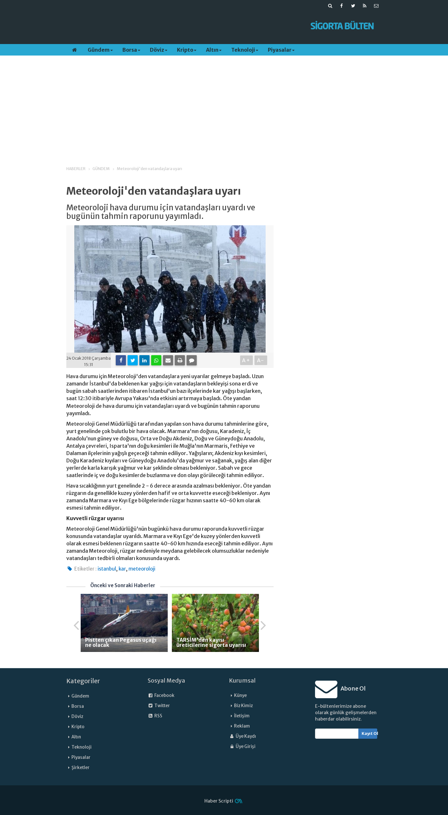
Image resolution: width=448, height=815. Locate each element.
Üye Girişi (242, 746)
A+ (246, 360)
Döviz (158, 50)
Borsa (131, 50)
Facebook (161, 695)
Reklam (242, 726)
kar (122, 569)
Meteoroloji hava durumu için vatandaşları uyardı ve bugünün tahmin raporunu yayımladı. (160, 212)
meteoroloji (142, 569)
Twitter (159, 705)
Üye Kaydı (242, 736)
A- (260, 360)
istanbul (107, 569)
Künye (240, 695)
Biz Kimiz (243, 705)
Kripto (186, 50)
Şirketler (80, 767)
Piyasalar (281, 50)
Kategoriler (83, 681)
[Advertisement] (183, 25)
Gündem (100, 50)
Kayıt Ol (369, 733)
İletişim (242, 716)
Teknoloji (244, 50)
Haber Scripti (218, 801)
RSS (155, 716)
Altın (214, 50)
